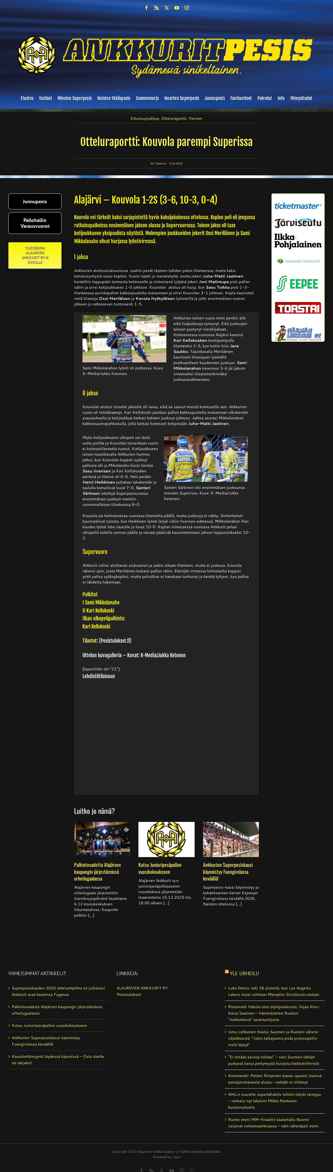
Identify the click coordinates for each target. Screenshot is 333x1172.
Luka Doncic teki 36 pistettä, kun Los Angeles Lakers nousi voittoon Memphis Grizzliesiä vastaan (273, 991)
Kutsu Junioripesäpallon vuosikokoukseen (159, 868)
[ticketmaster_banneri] (298, 201)
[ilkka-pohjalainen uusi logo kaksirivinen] (298, 235)
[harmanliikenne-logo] (298, 327)
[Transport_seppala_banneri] (298, 257)
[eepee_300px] (298, 274)
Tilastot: (90, 641)
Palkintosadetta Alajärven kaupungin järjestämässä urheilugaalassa (97, 871)
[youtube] (176, 8)
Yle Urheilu (244, 973)
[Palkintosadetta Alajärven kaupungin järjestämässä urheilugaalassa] (102, 839)
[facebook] (146, 8)
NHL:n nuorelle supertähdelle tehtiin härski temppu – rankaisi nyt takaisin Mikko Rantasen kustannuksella (274, 1101)
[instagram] (187, 8)
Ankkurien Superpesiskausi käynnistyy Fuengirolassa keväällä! (228, 871)
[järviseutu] (298, 220)
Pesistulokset (129, 994)
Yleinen (195, 118)
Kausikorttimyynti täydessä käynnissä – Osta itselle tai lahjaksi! (58, 1060)
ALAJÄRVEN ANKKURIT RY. (143, 988)
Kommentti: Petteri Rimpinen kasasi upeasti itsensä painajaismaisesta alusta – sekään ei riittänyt (275, 1079)
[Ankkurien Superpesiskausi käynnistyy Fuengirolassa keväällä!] (231, 839)
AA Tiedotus (158, 163)
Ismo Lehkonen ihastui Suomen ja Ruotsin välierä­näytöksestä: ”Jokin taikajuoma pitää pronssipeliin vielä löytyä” (273, 1038)
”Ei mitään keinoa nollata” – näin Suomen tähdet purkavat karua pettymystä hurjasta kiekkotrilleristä (273, 1060)
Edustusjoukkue (145, 118)
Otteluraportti (173, 118)
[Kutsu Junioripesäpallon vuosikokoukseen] (166, 839)
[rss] (156, 8)
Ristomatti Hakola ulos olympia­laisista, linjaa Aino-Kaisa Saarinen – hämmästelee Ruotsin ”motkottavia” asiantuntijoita (274, 1013)
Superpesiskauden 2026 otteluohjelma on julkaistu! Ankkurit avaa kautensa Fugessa (58, 991)
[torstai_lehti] (298, 303)
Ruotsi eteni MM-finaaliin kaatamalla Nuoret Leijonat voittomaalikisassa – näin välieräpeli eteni (273, 1123)
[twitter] (166, 8)
